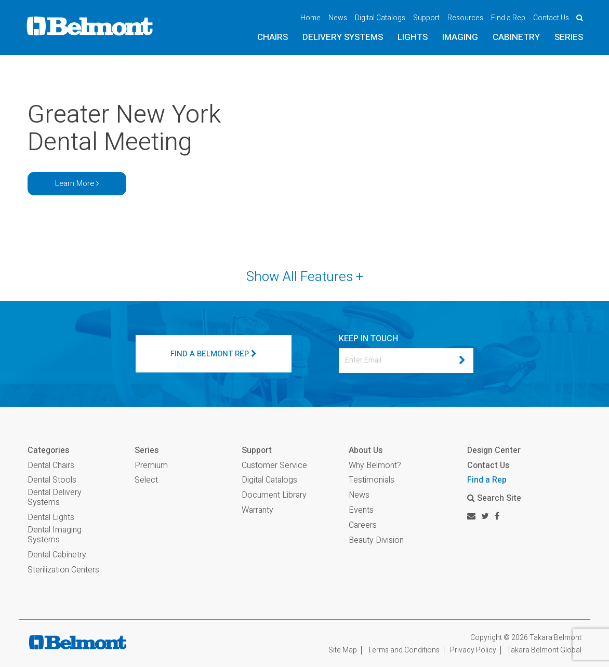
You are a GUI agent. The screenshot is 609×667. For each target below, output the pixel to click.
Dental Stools (52, 480)
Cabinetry (516, 37)
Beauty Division (376, 540)
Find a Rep (508, 17)
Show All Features (304, 277)
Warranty (257, 510)
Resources (465, 17)
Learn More (77, 183)
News (337, 17)
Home (310, 17)
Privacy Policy (473, 650)
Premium (151, 466)
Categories (48, 451)
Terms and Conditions (403, 650)
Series (568, 37)
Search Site (494, 498)
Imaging (460, 37)
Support (426, 17)
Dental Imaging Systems (55, 535)
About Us (365, 451)
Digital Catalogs (380, 17)
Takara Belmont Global (544, 650)
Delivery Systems (342, 37)
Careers (363, 525)
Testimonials (371, 480)
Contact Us (551, 17)
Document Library (274, 495)
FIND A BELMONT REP (213, 353)
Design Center (494, 450)
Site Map (342, 650)
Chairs (272, 37)
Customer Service (274, 466)
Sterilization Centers (63, 570)
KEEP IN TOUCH (368, 339)
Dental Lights (51, 518)
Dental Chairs (51, 466)
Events (361, 510)
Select (146, 480)
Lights (413, 37)
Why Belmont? (375, 466)
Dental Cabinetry (57, 555)
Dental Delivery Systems (55, 498)
